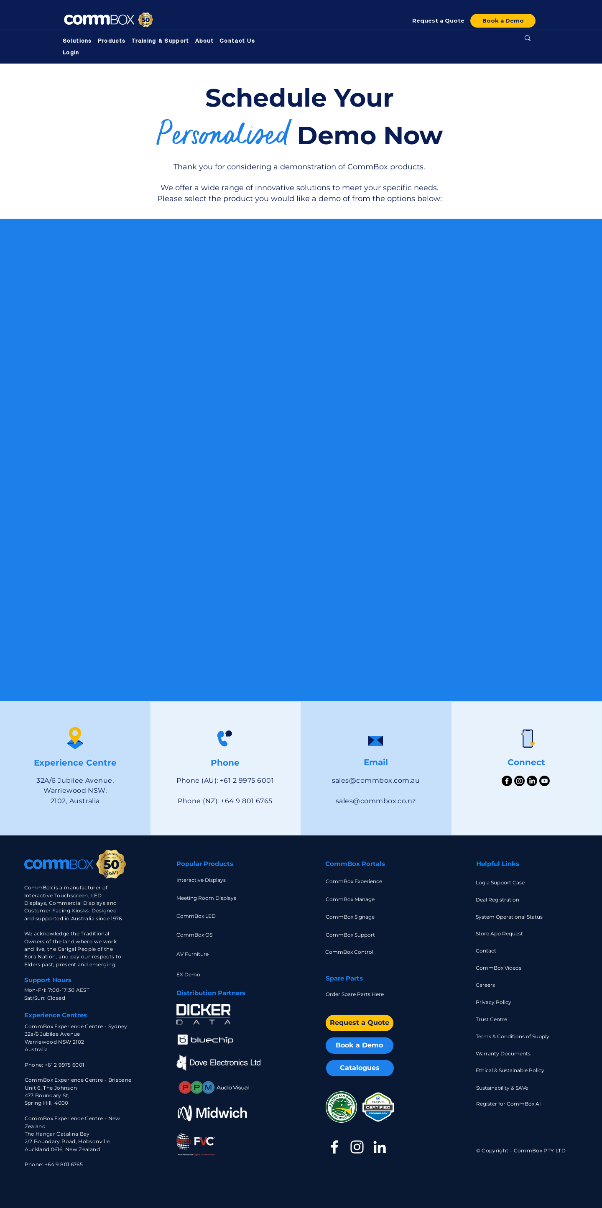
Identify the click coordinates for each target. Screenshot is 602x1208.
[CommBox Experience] (358, 881)
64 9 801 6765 (65, 1164)
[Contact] (500, 950)
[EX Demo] (200, 974)
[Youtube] (544, 781)
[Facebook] (507, 781)
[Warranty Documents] (510, 1053)
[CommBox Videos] (500, 968)
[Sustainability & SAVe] (510, 1088)
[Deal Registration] (500, 899)
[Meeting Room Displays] (208, 898)
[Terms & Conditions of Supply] (518, 1036)
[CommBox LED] (202, 916)
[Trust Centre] (500, 1019)
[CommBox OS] (210, 935)
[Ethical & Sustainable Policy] (510, 1070)
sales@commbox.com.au (376, 780)
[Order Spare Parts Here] (359, 994)
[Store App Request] (500, 933)
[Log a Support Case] (501, 882)
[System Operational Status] (512, 917)
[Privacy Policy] (500, 1002)
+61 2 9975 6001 (64, 1065)
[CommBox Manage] (351, 899)
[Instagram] (519, 781)
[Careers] (500, 985)
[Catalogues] (360, 1068)
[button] (77, 41)
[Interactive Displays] (202, 880)
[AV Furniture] (200, 954)
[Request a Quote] (438, 21)
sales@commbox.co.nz (376, 801)
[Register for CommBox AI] (510, 1104)
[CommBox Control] (351, 952)
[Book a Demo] (503, 21)
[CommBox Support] (351, 935)
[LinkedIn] (532, 781)
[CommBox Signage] (351, 917)
